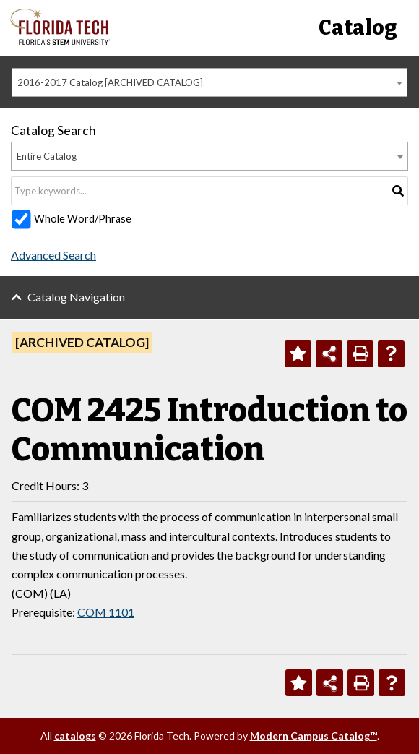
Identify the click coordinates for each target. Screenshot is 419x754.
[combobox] (209, 82)
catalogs (75, 735)
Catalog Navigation (76, 297)
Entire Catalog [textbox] (47, 156)
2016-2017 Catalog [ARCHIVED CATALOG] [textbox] (110, 82)
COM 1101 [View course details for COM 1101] (105, 612)
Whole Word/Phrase (82, 219)
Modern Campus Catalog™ (313, 735)
